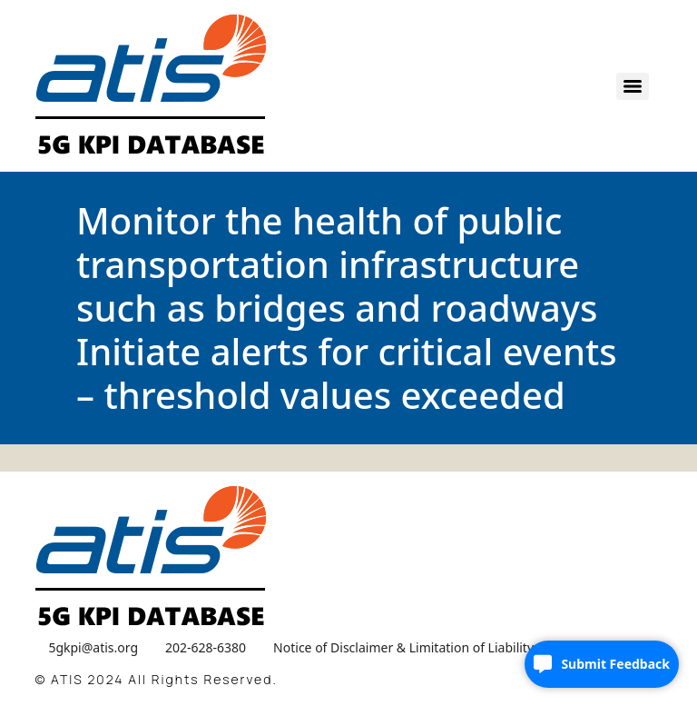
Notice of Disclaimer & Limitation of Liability (403, 647)
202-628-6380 (205, 647)
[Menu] (632, 86)
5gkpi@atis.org (93, 647)
